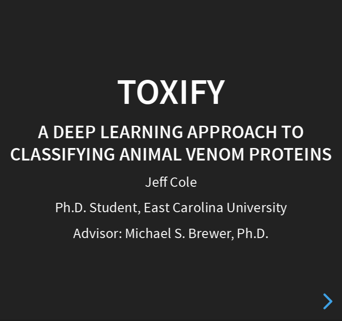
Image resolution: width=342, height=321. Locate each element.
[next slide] (326, 301)
